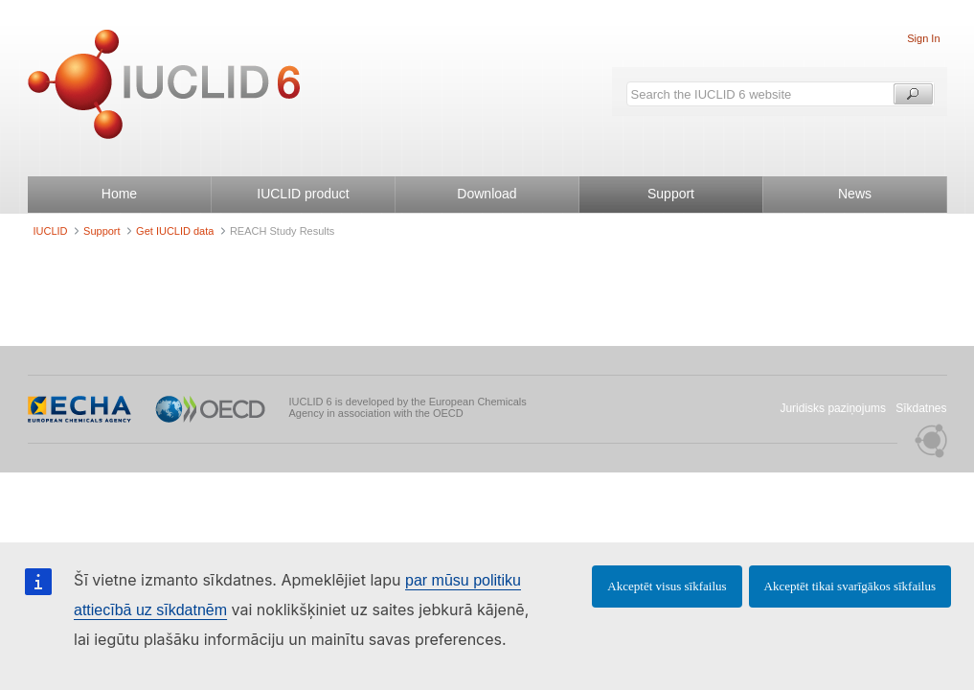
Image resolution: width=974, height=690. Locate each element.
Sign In (923, 38)
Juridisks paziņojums (833, 408)
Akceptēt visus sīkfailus (666, 586)
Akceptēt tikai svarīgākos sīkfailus (850, 586)
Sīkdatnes (920, 408)
